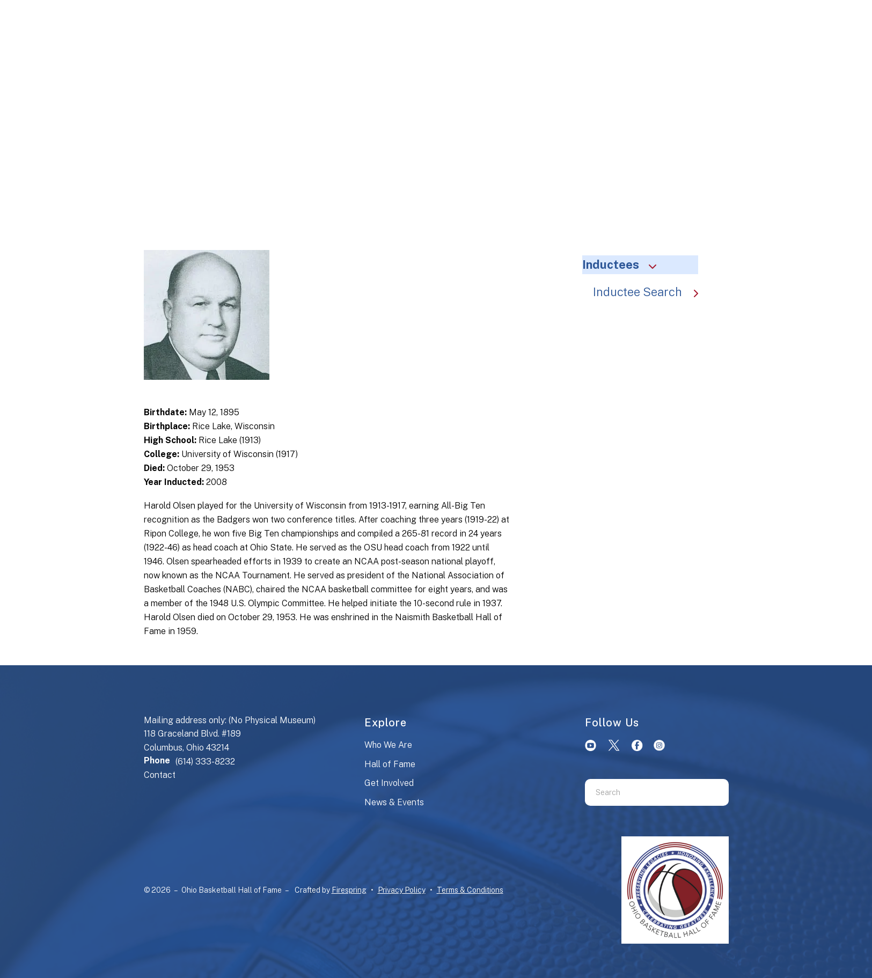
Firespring (349, 890)
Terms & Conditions (470, 890)
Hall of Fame (389, 764)
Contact (159, 775)
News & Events (394, 802)
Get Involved (389, 783)
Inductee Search (651, 292)
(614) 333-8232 (205, 761)
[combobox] (643, 792)
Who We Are (388, 745)
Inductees (624, 264)
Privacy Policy (402, 890)
